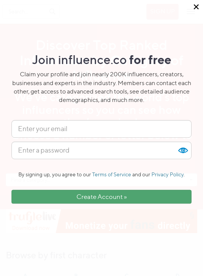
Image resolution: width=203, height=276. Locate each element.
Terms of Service (111, 174)
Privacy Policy (167, 174)
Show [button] (183, 150)
